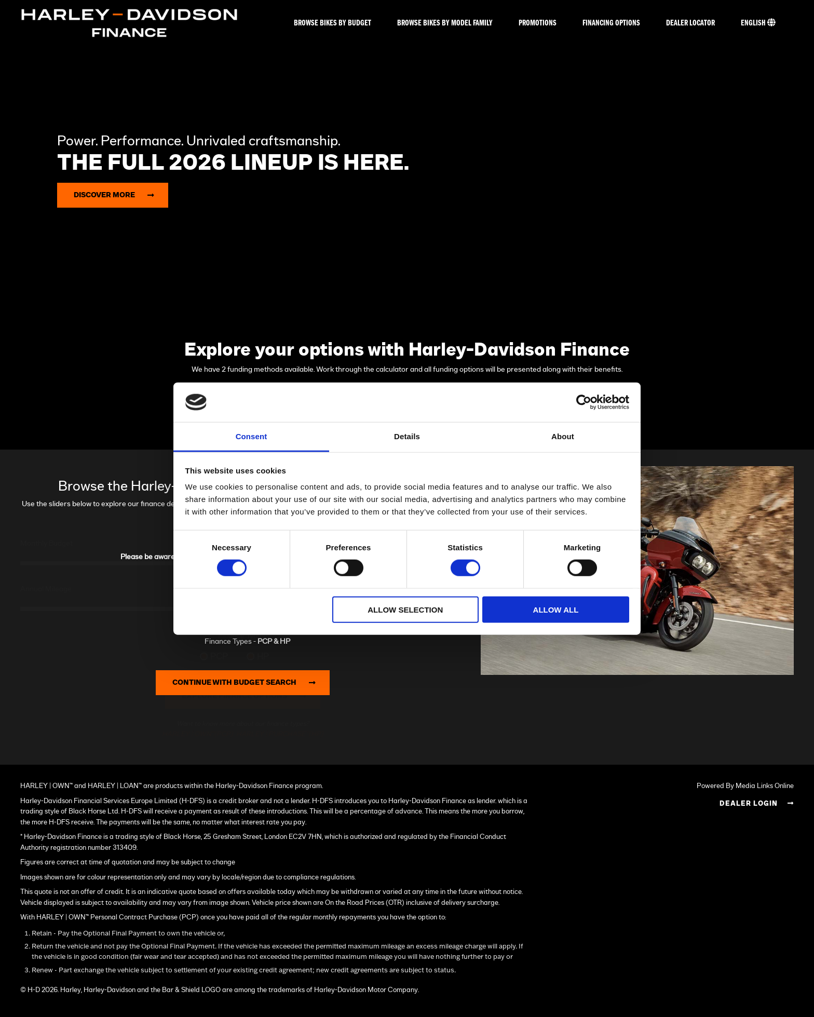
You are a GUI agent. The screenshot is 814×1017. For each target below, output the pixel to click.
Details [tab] (407, 436)
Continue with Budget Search (247, 682)
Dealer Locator (690, 23)
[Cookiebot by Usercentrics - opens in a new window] (583, 402)
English (758, 23)
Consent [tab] (251, 436)
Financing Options (611, 23)
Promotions (538, 23)
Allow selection (405, 609)
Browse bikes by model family (445, 23)
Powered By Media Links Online (745, 786)
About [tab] (562, 436)
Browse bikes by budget (332, 23)
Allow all (556, 609)
